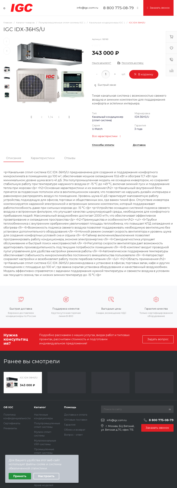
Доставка (139, 145)
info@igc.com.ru (87, 7)
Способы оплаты (103, 145)
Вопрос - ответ (73, 434)
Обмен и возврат (74, 429)
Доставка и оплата (75, 414)
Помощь (70, 407)
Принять (19, 476)
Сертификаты (11, 423)
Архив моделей (43, 485)
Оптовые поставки (75, 419)
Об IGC (8, 407)
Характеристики (43, 158)
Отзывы (69, 158)
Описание (13, 158)
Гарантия (69, 424)
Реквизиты (10, 428)
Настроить (46, 476)
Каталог (40, 407)
